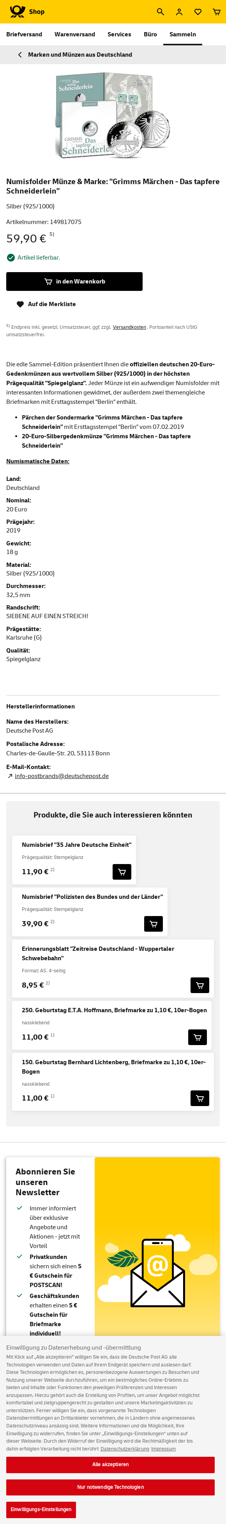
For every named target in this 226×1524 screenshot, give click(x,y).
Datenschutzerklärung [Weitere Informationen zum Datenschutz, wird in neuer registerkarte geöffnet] (125, 1455)
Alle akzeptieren (110, 1471)
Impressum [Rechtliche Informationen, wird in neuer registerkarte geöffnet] (163, 1455)
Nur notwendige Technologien (110, 1493)
